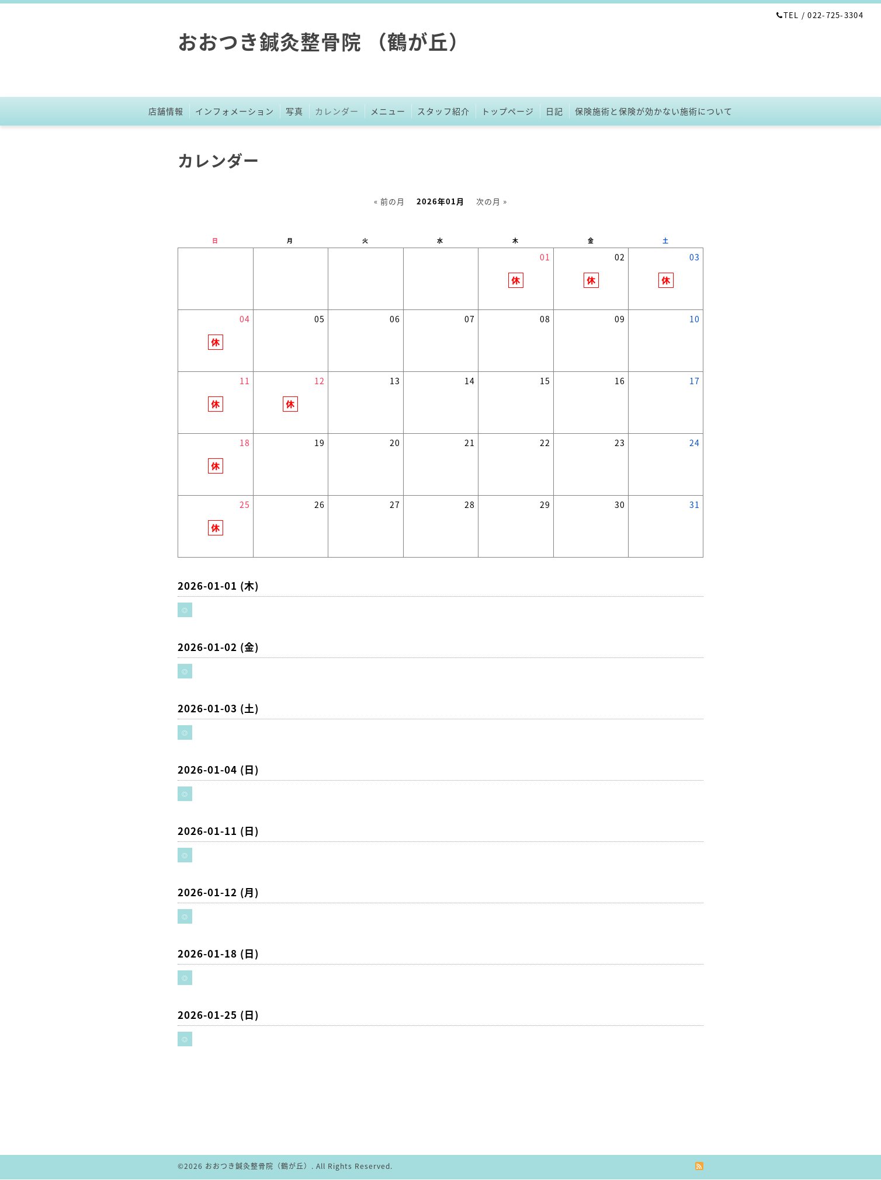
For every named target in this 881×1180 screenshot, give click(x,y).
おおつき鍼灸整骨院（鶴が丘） (258, 1166)
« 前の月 (389, 201)
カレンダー (337, 111)
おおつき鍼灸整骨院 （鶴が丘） (323, 41)
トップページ (507, 111)
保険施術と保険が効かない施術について (654, 111)
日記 (554, 111)
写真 (294, 111)
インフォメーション (234, 111)
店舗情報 (165, 111)
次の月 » (491, 201)
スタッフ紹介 (443, 111)
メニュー (387, 111)
